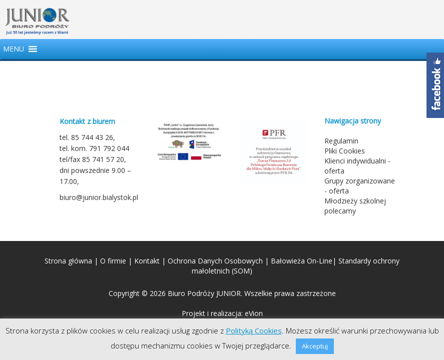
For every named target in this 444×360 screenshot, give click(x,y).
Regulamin (341, 141)
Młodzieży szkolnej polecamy (355, 206)
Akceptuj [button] (315, 346)
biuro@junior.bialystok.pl (99, 197)
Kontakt (147, 261)
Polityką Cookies (254, 331)
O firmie (113, 261)
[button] (13, 49)
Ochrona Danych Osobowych (215, 261)
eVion (254, 313)
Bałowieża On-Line (301, 261)
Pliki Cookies (344, 151)
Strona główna (68, 261)
